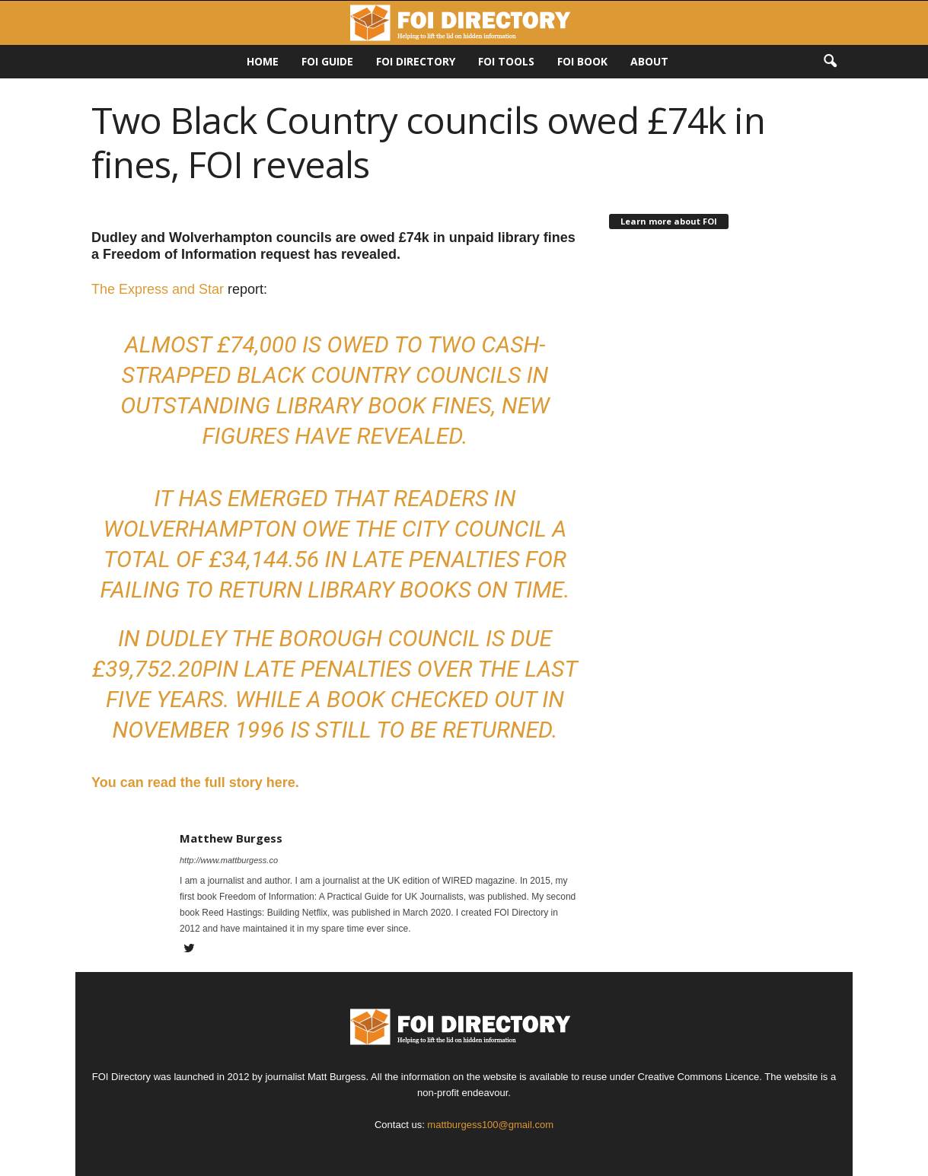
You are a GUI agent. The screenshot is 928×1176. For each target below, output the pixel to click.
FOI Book (582, 61)
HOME (263, 61)
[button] (830, 61)
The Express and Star (157, 289)
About (649, 61)
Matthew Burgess (231, 838)
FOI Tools (506, 61)
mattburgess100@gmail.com (490, 1124)
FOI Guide (327, 61)
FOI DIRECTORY (415, 61)
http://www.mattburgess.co (229, 860)
